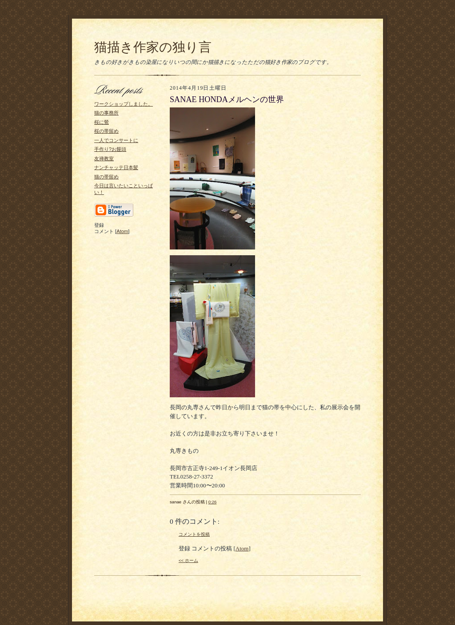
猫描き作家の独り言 (153, 47)
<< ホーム (188, 560)
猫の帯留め (106, 176)
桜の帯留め (106, 131)
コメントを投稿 (194, 534)
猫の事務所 (106, 112)
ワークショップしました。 (123, 104)
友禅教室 (104, 158)
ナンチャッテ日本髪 (116, 167)
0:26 (212, 501)
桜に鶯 (101, 122)
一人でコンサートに (116, 140)
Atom (122, 231)
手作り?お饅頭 (110, 149)
